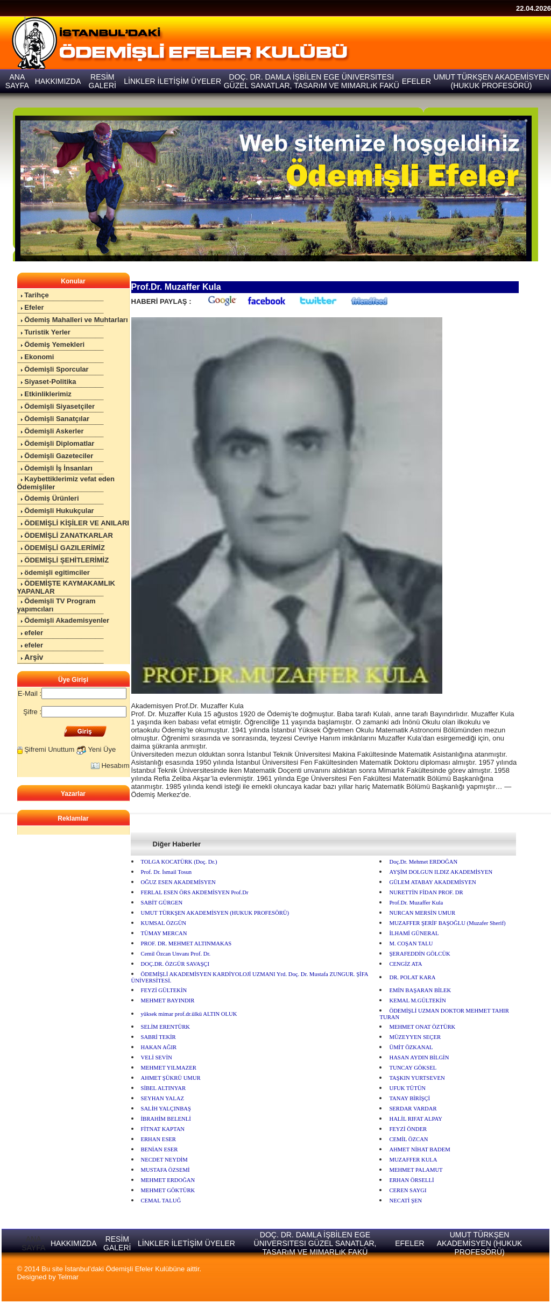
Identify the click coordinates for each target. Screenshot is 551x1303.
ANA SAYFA (33, 1243)
